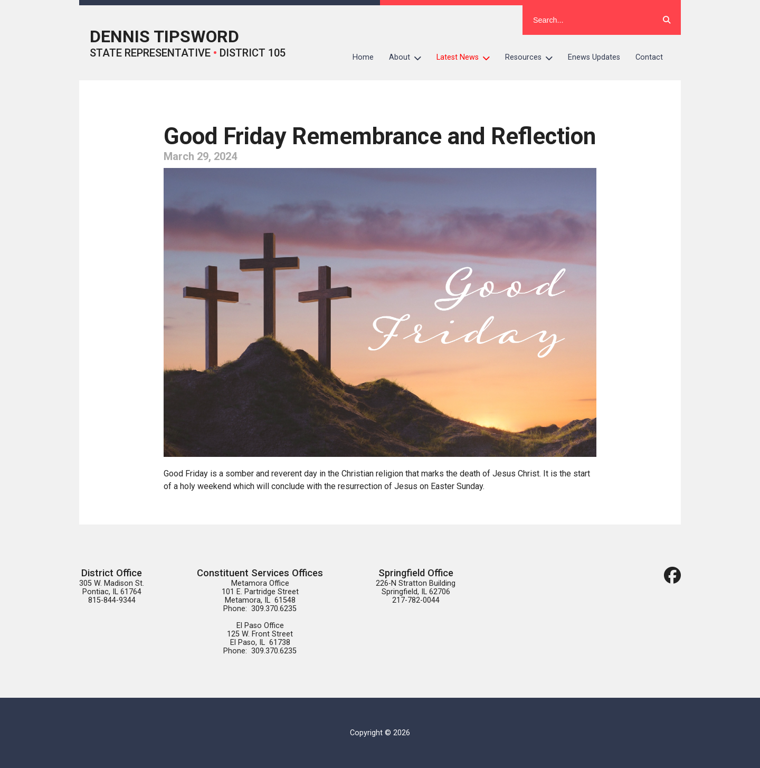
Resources (532, 57)
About (409, 57)
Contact (649, 57)
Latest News (467, 57)
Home (363, 57)
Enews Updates (594, 57)
